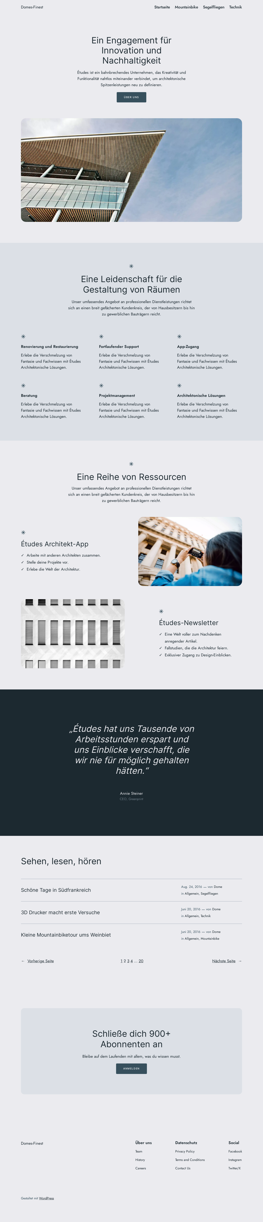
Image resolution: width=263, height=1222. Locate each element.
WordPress (46, 1198)
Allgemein (192, 893)
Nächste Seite (227, 961)
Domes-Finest (32, 7)
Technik (206, 916)
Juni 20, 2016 (190, 909)
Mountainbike (210, 938)
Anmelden (131, 1068)
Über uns (131, 97)
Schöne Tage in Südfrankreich (56, 890)
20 (141, 961)
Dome (218, 886)
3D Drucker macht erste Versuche (60, 912)
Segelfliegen (209, 893)
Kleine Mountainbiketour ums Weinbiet (66, 935)
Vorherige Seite (37, 961)
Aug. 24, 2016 (191, 886)
